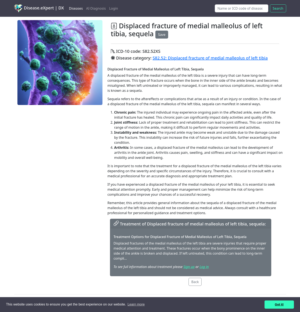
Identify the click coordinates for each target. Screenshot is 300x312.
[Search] (241, 8)
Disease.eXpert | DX (39, 8)
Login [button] (113, 8)
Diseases (76, 8)
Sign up (189, 266)
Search (278, 8)
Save (161, 34)
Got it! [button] (279, 304)
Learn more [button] (136, 304)
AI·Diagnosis (96, 8)
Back (195, 282)
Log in (204, 266)
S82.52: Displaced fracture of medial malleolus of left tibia (210, 58)
